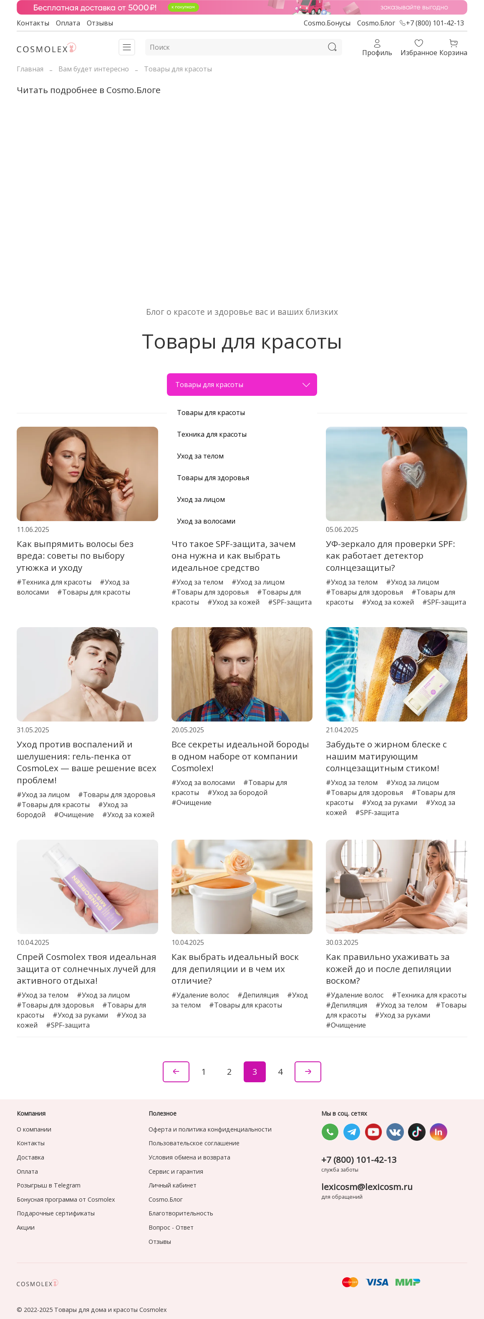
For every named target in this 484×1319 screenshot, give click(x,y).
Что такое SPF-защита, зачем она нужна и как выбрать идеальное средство (233, 556)
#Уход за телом (198, 582)
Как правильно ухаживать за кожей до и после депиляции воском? (388, 969)
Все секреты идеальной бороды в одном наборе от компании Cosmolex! (240, 756)
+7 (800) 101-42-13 (431, 23)
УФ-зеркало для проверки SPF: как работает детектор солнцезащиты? (390, 556)
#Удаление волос (201, 995)
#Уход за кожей (234, 602)
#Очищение (75, 814)
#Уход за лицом (258, 582)
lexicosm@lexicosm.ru (367, 1186)
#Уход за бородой (237, 792)
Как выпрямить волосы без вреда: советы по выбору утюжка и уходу (75, 556)
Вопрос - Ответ (171, 1227)
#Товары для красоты (93, 592)
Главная (30, 68)
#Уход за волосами (204, 782)
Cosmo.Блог (376, 23)
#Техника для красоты (55, 582)
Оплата (68, 23)
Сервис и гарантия (176, 1171)
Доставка (30, 1157)
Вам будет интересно (93, 68)
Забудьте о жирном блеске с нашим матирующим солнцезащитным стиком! (386, 756)
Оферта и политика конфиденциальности (210, 1129)
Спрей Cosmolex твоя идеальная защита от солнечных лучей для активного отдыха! (86, 969)
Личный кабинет (173, 1185)
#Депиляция (258, 995)
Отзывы (100, 23)
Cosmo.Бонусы (327, 23)
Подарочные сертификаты (56, 1213)
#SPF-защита (290, 602)
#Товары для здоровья (210, 592)
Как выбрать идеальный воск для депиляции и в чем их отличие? (235, 969)
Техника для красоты (212, 434)
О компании (34, 1129)
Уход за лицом (201, 499)
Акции (26, 1227)
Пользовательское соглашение (194, 1143)
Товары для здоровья (213, 477)
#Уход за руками (390, 802)
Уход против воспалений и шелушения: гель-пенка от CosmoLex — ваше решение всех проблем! (86, 762)
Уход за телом (200, 456)
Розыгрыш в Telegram (49, 1185)
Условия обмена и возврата (189, 1157)
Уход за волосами (206, 521)
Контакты (33, 23)
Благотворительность (181, 1213)
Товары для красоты (242, 385)
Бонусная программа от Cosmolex (66, 1199)
